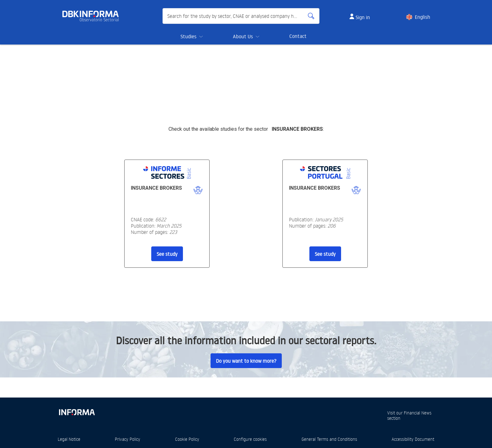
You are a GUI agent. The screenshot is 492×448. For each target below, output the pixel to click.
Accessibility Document (413, 439)
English (422, 17)
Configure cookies (250, 439)
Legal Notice (69, 439)
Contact (298, 36)
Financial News (417, 412)
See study (167, 254)
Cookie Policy (187, 439)
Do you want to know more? (246, 361)
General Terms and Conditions (329, 439)
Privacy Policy (127, 439)
